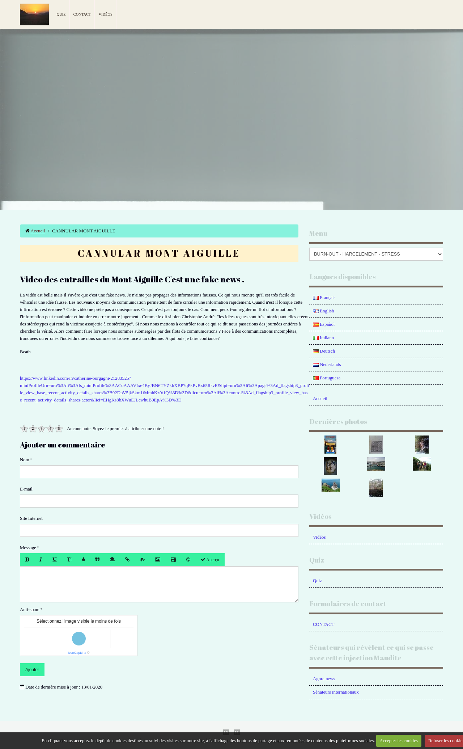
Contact (82, 14)
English (323, 311)
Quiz (61, 14)
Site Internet (31, 518)
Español (324, 324)
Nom (24, 459)
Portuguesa (326, 377)
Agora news (324, 678)
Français (324, 297)
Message (28, 547)
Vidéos (105, 14)
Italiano (323, 337)
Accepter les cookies (398, 740)
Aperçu (210, 559)
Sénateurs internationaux (336, 692)
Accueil (38, 230)
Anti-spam (29, 609)
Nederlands (327, 364)
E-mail (26, 489)
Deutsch (324, 351)
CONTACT (323, 624)
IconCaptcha (77, 653)
